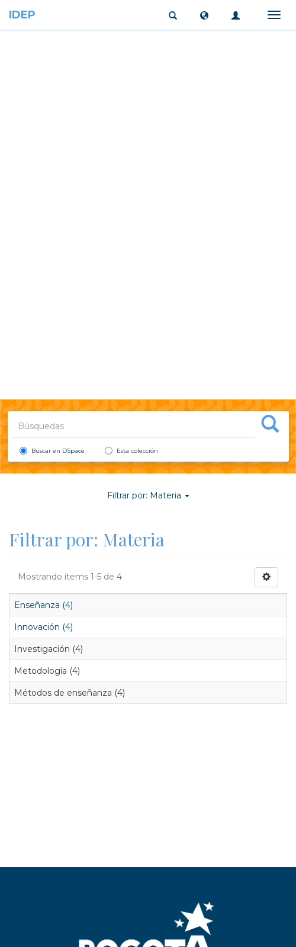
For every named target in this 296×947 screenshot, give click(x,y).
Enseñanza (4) (43, 605)
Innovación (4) (43, 627)
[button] (204, 15)
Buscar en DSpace (52, 451)
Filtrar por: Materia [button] (148, 495)
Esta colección (131, 451)
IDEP (22, 14)
